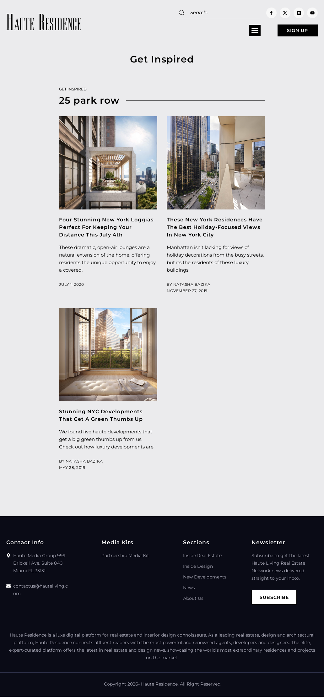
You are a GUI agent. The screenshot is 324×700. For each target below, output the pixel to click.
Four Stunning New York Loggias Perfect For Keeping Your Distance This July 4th (103, 229)
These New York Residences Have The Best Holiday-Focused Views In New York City (216, 229)
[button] (241, 31)
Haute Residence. (160, 687)
